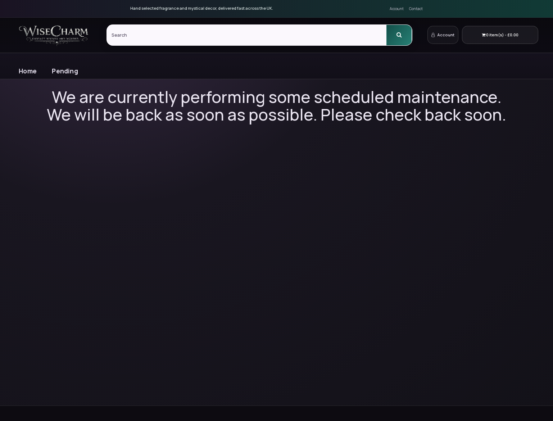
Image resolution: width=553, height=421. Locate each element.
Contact (416, 8)
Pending (65, 71)
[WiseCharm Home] (55, 35)
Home (28, 71)
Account (397, 8)
